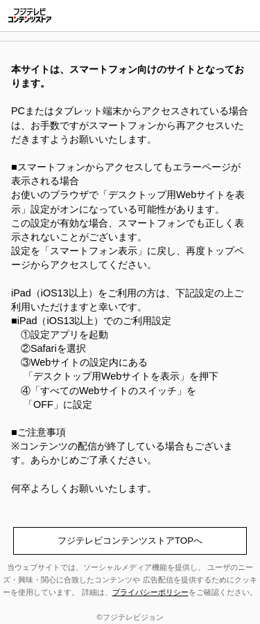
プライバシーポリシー (150, 592)
